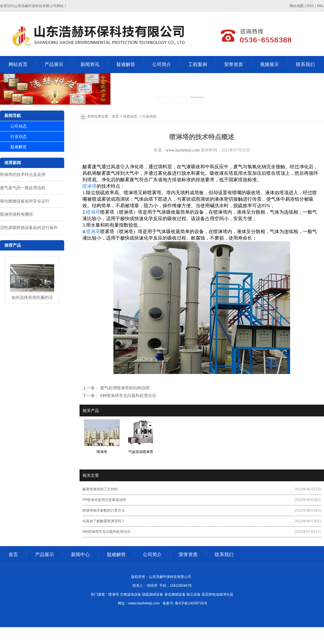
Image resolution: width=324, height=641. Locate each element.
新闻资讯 (89, 64)
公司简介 (161, 64)
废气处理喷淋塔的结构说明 (124, 387)
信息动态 (130, 116)
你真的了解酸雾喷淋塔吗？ (103, 521)
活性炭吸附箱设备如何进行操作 (29, 227)
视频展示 (269, 64)
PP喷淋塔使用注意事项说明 (104, 500)
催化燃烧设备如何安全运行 (24, 201)
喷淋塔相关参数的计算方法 (103, 510)
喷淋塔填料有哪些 (16, 214)
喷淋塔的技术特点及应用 (22, 174)
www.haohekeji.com (183, 150)
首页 (115, 116)
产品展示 (53, 64)
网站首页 (18, 64)
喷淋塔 (89, 186)
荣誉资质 (233, 64)
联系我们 (305, 64)
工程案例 (197, 64)
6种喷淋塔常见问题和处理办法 (127, 395)
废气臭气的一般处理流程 (22, 187)
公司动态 (18, 126)
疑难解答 (125, 64)
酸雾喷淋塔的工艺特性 (100, 489)
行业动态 (18, 136)
